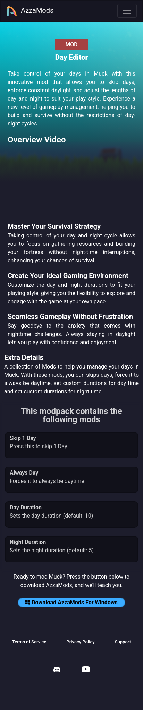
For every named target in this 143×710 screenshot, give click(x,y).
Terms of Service (29, 641)
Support (123, 641)
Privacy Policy (80, 641)
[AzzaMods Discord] (57, 670)
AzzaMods (29, 11)
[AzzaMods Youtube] (86, 670)
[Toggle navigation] (127, 11)
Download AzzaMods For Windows (71, 602)
